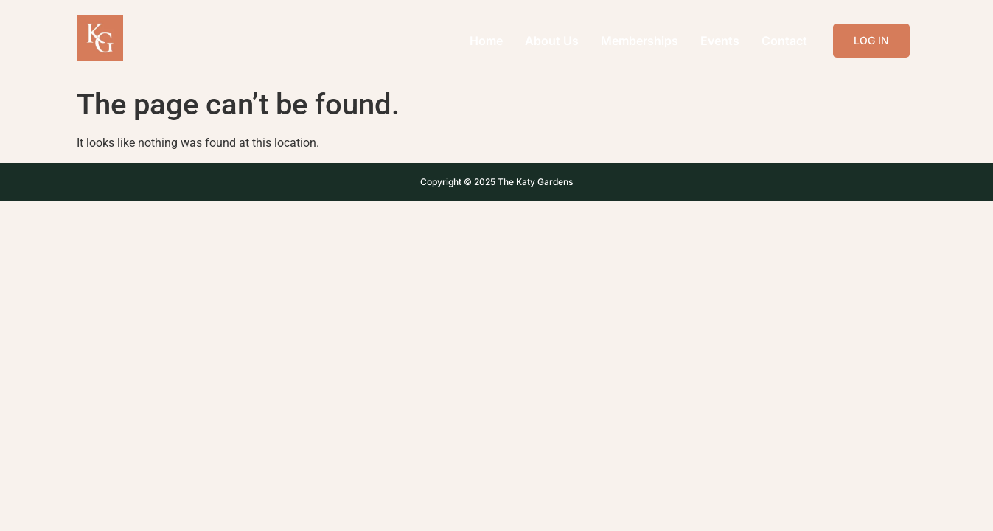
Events (719, 40)
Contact (784, 40)
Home (486, 40)
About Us (552, 40)
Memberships (639, 40)
